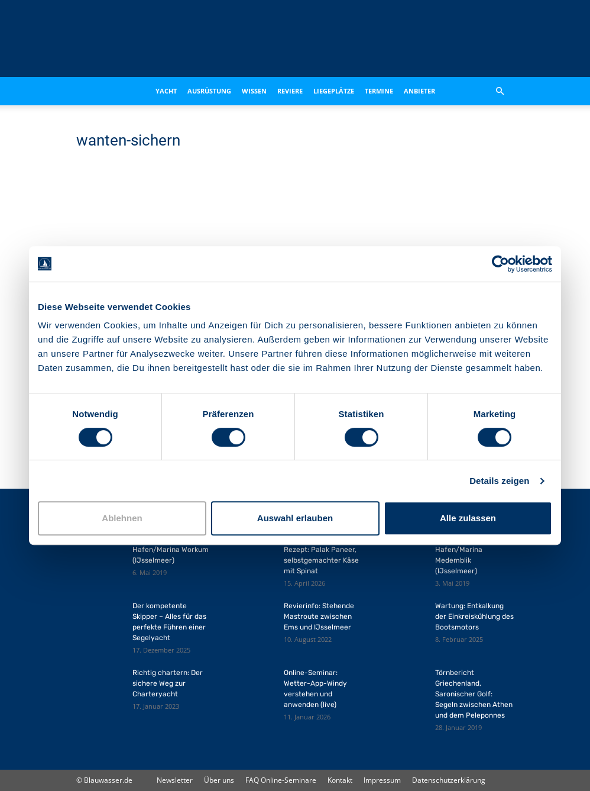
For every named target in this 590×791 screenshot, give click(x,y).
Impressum (382, 780)
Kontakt (340, 780)
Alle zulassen (468, 518)
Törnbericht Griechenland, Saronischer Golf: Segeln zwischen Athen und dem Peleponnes (474, 694)
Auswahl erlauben (295, 518)
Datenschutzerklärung (448, 780)
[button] (499, 91)
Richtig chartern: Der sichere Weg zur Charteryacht (167, 683)
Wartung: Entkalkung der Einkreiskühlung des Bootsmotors (474, 616)
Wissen (254, 90)
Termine (379, 90)
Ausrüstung (209, 90)
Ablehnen (122, 518)
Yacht (166, 90)
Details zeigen (499, 481)
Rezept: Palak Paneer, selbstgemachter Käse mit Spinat (321, 560)
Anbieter (419, 90)
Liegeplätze (333, 90)
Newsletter (175, 780)
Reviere (290, 90)
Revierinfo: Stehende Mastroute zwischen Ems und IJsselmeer (319, 616)
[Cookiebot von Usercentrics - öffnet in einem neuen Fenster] (500, 264)
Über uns (219, 780)
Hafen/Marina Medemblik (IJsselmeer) (458, 560)
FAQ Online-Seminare (280, 780)
